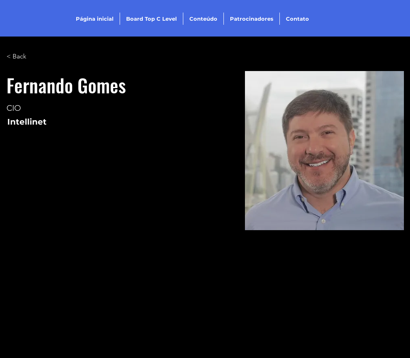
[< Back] (22, 57)
